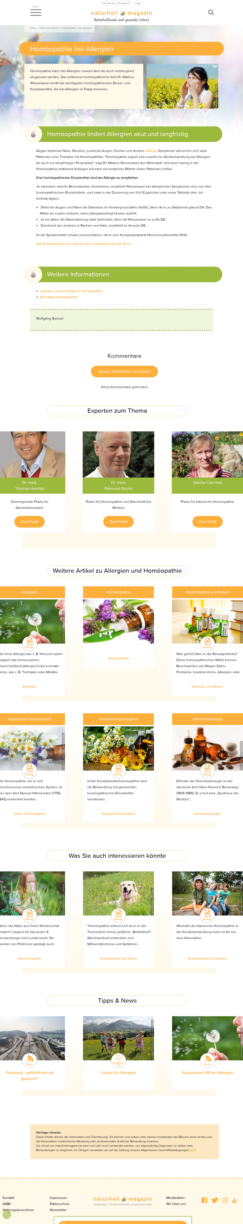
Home (33, 28)
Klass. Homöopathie (29, 814)
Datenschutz (59, 1204)
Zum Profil (29, 521)
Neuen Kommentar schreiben (124, 371)
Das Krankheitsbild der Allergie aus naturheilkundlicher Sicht (83, 244)
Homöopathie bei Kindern (207, 958)
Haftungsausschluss (18, 1210)
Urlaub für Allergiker (118, 1072)
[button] (204, 1200)
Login (138, 3)
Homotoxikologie (207, 814)
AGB (193, 1150)
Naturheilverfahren (49, 28)
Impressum (58, 1198)
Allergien (29, 686)
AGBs (7, 1204)
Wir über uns (176, 1204)
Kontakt (8, 1198)
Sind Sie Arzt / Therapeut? (116, 3)
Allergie (151, 151)
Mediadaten (175, 1198)
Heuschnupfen (29, 958)
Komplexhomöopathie (118, 814)
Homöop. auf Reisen (207, 686)
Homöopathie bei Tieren (119, 958)
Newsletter (58, 1210)
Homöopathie (69, 28)
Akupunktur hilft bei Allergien (207, 1072)
